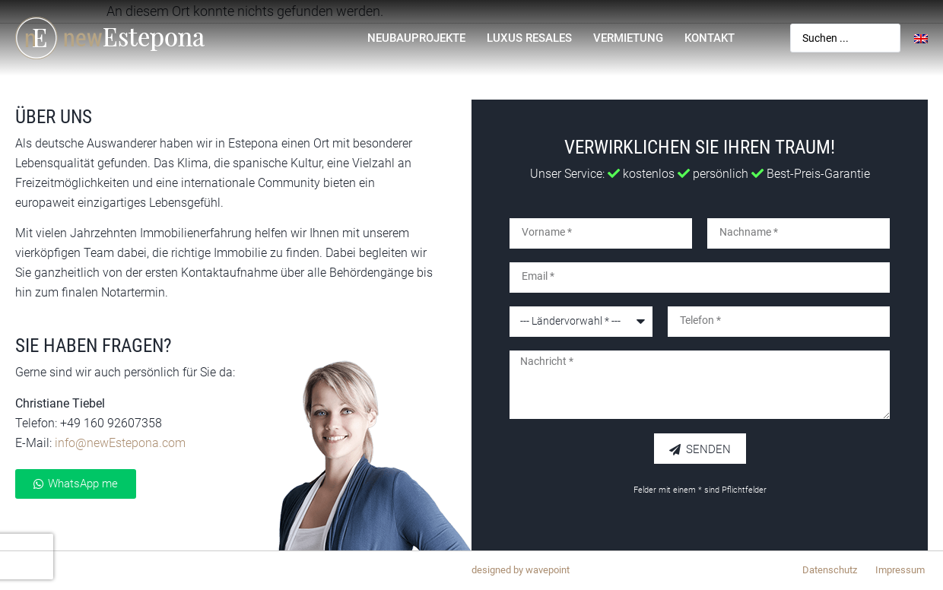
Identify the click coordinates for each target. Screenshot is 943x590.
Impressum (900, 570)
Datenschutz (829, 570)
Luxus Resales (529, 38)
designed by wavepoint (521, 570)
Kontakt (709, 38)
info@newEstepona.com (120, 443)
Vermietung (628, 38)
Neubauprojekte (416, 38)
